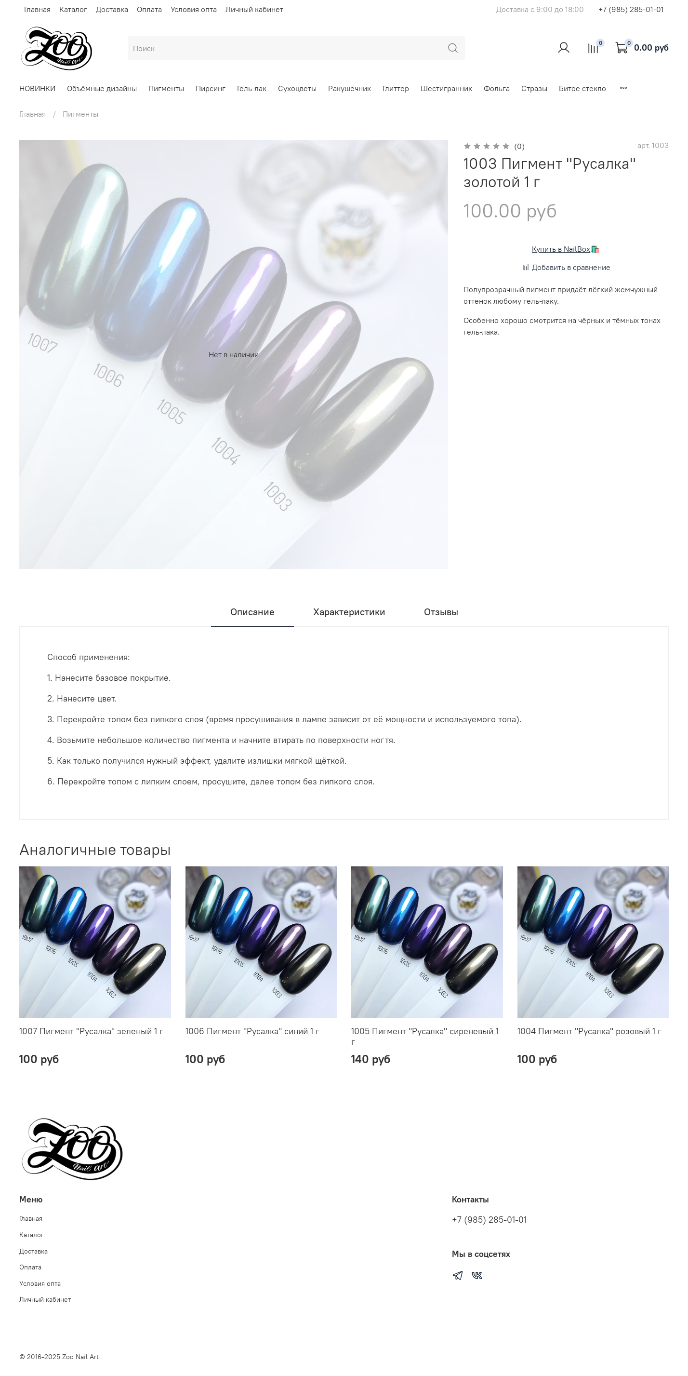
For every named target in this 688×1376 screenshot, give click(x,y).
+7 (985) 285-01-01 (631, 9)
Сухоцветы (297, 88)
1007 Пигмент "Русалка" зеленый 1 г (91, 1031)
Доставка (112, 9)
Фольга (497, 88)
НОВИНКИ (37, 88)
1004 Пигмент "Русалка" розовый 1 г (589, 1031)
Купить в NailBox (561, 249)
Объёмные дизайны (102, 88)
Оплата (149, 9)
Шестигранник (446, 88)
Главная (37, 9)
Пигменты (166, 88)
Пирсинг (210, 88)
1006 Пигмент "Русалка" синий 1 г (252, 1031)
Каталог (73, 9)
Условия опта (194, 9)
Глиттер (396, 88)
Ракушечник (349, 88)
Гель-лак (251, 88)
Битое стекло (582, 88)
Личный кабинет (254, 9)
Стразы (534, 88)
